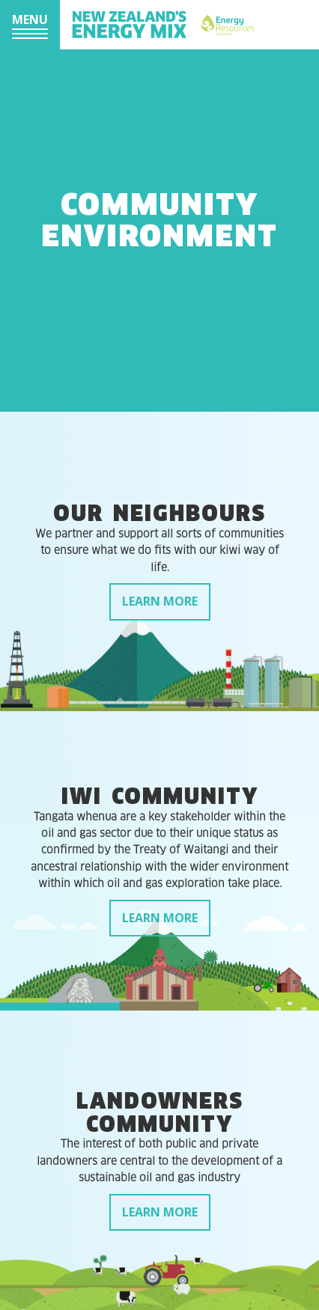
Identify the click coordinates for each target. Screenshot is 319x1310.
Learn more (160, 601)
